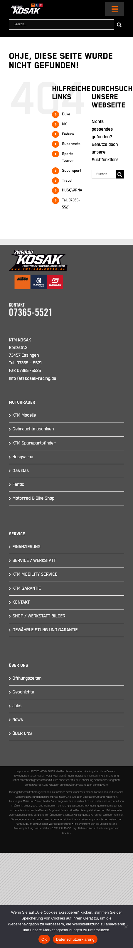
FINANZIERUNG (26, 546)
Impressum (23, 771)
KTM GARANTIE (26, 588)
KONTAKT (21, 602)
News (17, 719)
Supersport (71, 171)
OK (44, 939)
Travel (67, 181)
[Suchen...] (104, 174)
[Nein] (126, 927)
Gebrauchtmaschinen (33, 429)
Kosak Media (37, 775)
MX (64, 124)
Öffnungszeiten (26, 678)
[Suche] (119, 24)
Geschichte (23, 692)
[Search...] (61, 24)
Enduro (68, 134)
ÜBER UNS (22, 733)
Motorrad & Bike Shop (33, 498)
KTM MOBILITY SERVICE (34, 574)
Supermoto (71, 144)
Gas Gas (20, 470)
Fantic (18, 484)
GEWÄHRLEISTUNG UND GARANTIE (45, 629)
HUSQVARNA (72, 190)
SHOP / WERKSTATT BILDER (38, 616)
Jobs (16, 705)
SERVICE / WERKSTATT (34, 560)
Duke (66, 114)
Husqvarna (22, 456)
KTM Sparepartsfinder (33, 443)
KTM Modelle (24, 415)
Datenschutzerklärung (75, 939)
